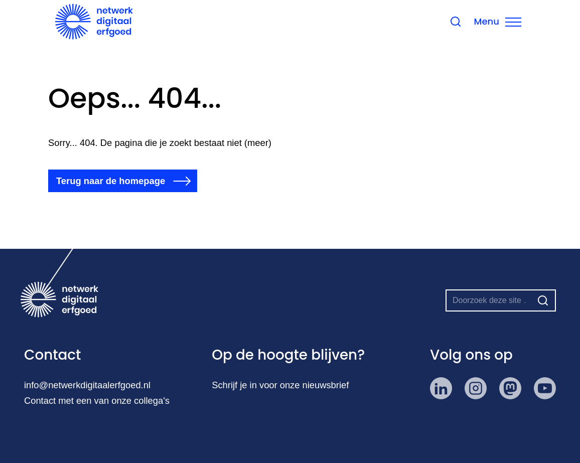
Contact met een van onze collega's (97, 400)
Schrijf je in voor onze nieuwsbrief (280, 385)
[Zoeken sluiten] (490, 23)
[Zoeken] (543, 300)
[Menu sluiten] (532, 23)
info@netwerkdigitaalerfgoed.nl (87, 385)
